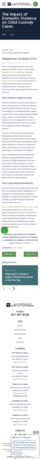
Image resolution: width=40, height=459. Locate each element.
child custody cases (9, 81)
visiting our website (22, 243)
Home (20, 326)
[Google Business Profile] (24, 434)
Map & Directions (20, 362)
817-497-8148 (20, 315)
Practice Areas (19, 330)
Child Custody (17, 248)
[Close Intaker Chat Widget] (37, 432)
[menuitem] (9, 456)
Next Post (31, 254)
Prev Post (9, 254)
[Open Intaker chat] (15, 458)
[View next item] (14, 288)
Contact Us (20, 342)
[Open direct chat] (34, 432)
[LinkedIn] (20, 434)
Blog (20, 338)
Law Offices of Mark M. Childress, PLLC (19, 207)
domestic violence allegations (13, 72)
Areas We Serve (20, 334)
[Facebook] (16, 434)
